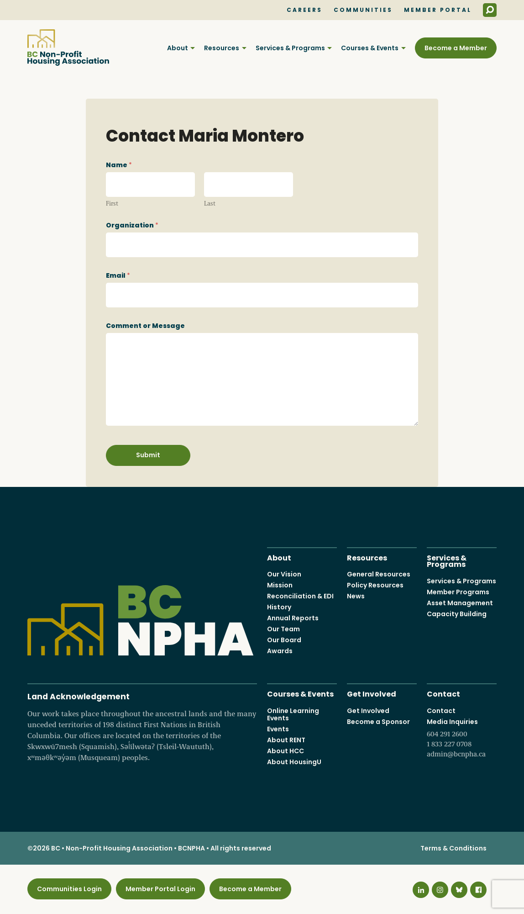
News (356, 596)
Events (278, 729)
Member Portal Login (160, 888)
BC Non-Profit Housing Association (68, 47)
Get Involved (371, 693)
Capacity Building (457, 613)
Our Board (284, 640)
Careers (304, 10)
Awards (280, 650)
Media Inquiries (462, 738)
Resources (221, 48)
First (112, 203)
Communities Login (69, 888)
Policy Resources (375, 585)
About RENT (286, 740)
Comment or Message (145, 325)
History (279, 607)
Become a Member (455, 48)
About (177, 48)
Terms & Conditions (453, 848)
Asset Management (460, 603)
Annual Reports (293, 618)
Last (209, 203)
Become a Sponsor (378, 721)
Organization (132, 225)
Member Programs (458, 592)
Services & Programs (290, 48)
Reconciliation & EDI (300, 596)
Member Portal (438, 10)
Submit (148, 455)
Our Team (283, 629)
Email (118, 275)
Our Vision (284, 574)
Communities (363, 10)
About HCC (285, 751)
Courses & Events (369, 48)
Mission (280, 585)
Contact (443, 693)
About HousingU (294, 761)
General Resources (378, 574)
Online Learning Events (293, 714)
